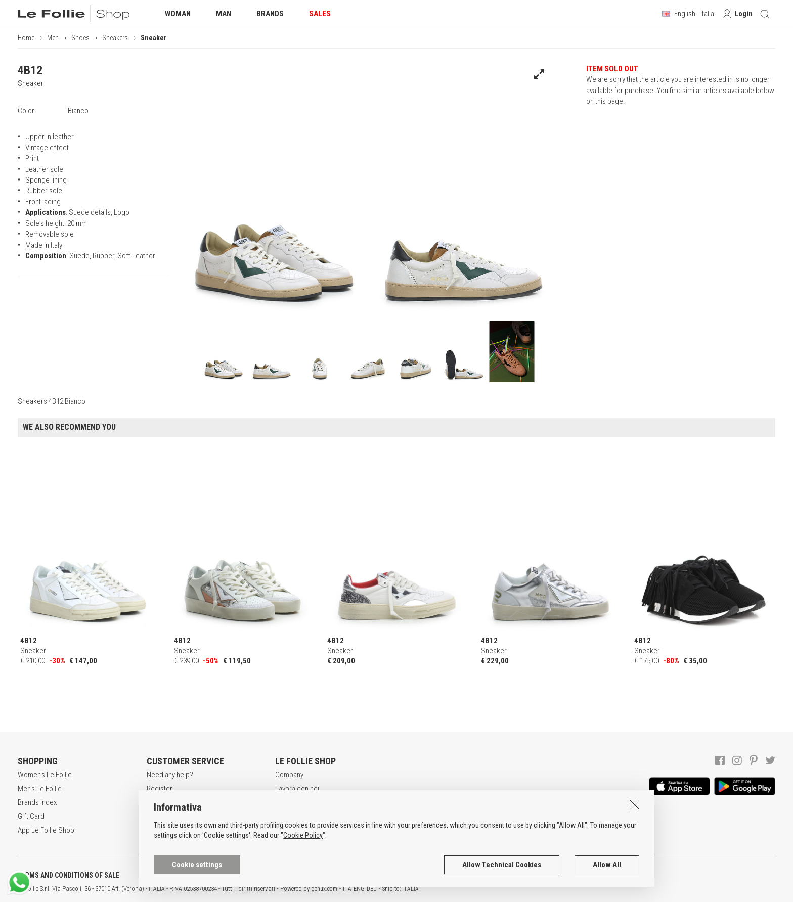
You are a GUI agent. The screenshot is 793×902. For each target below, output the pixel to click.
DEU (372, 888)
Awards (286, 802)
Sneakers (115, 38)
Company (289, 774)
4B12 (30, 70)
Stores (285, 816)
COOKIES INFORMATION (274, 875)
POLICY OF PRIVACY (178, 875)
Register (159, 788)
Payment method (172, 816)
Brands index (37, 802)
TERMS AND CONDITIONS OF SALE (68, 875)
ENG (359, 888)
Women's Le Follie (45, 774)
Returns (158, 830)
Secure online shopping (183, 802)
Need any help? (170, 774)
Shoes (80, 38)
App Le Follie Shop (46, 830)
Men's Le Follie (40, 788)
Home (26, 38)
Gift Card (31, 816)
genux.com (324, 888)
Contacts (288, 830)
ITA (347, 888)
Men (53, 38)
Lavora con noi (297, 788)
